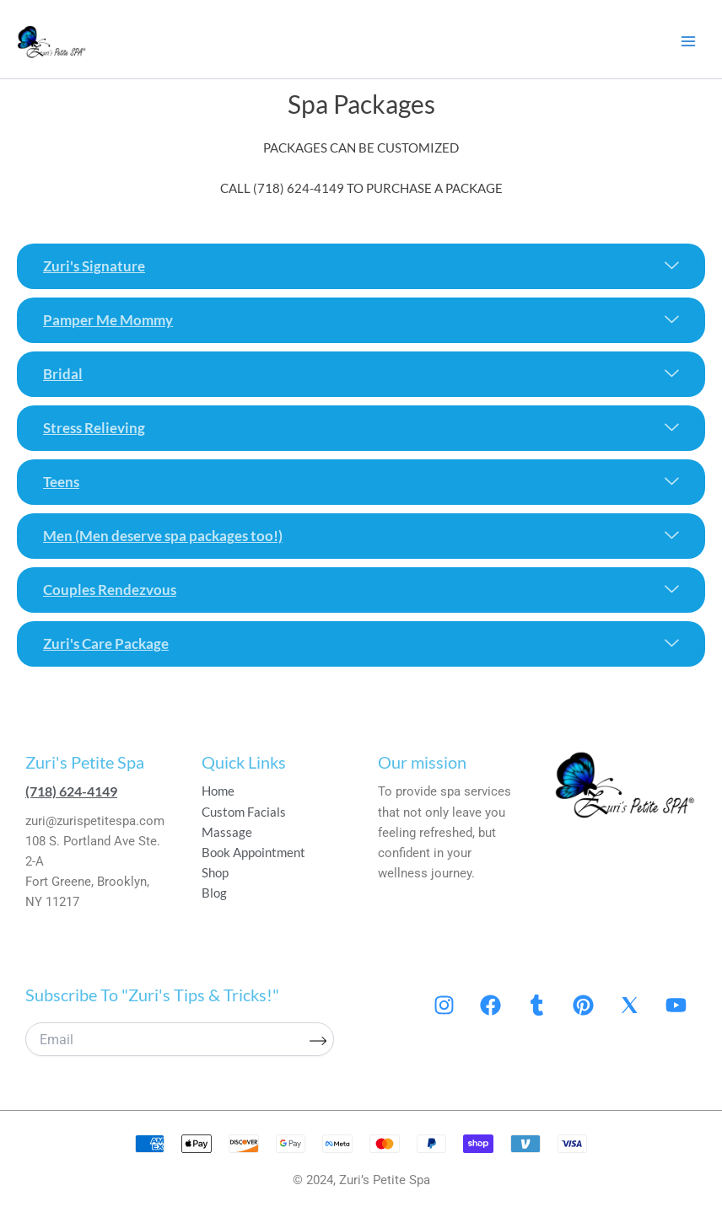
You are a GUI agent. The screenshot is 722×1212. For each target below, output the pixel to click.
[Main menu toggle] (688, 41)
